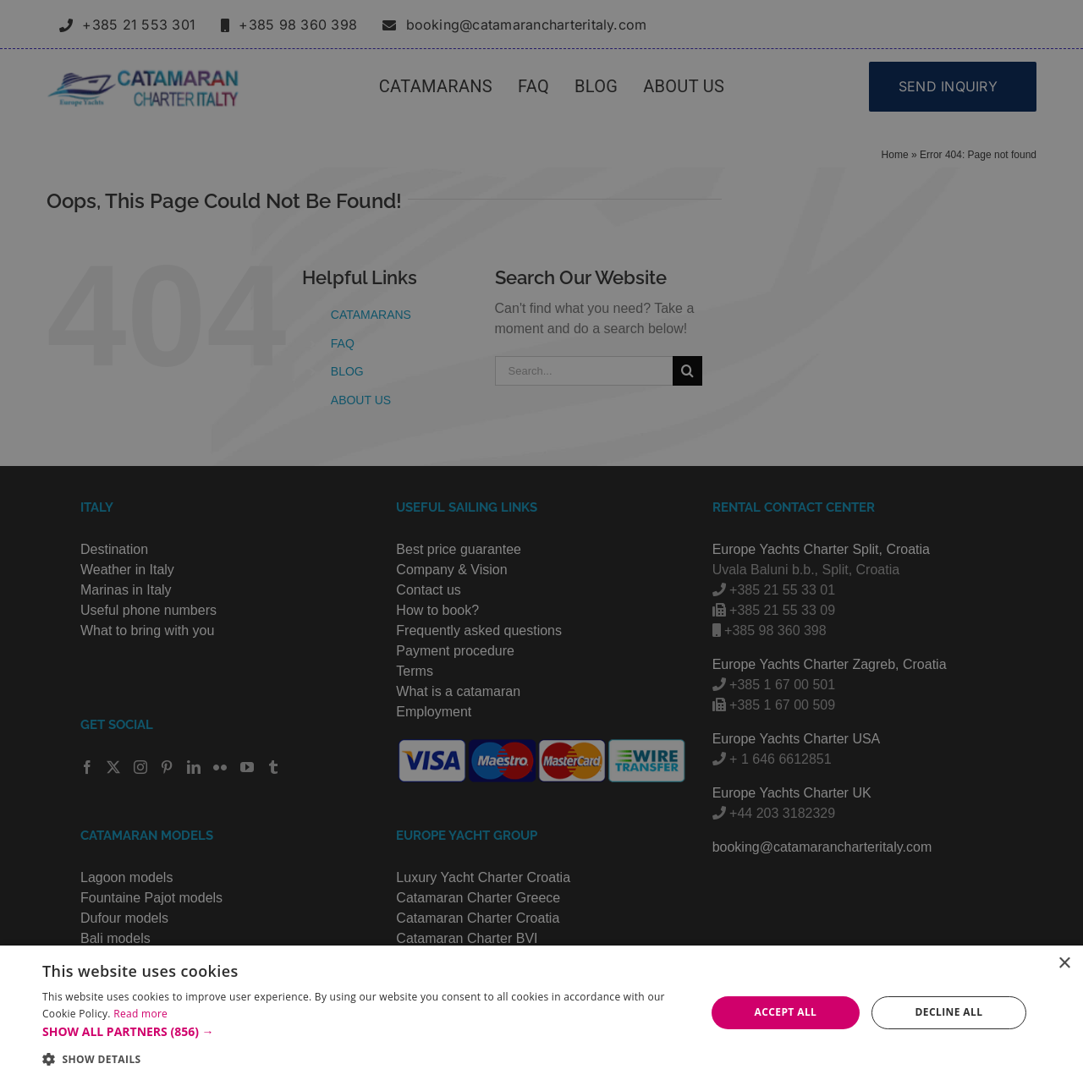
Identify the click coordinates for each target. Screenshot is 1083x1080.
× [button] (1064, 963)
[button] (364, 1031)
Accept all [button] (786, 1012)
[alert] (541, 540)
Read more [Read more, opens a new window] (140, 1013)
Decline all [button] (949, 1012)
